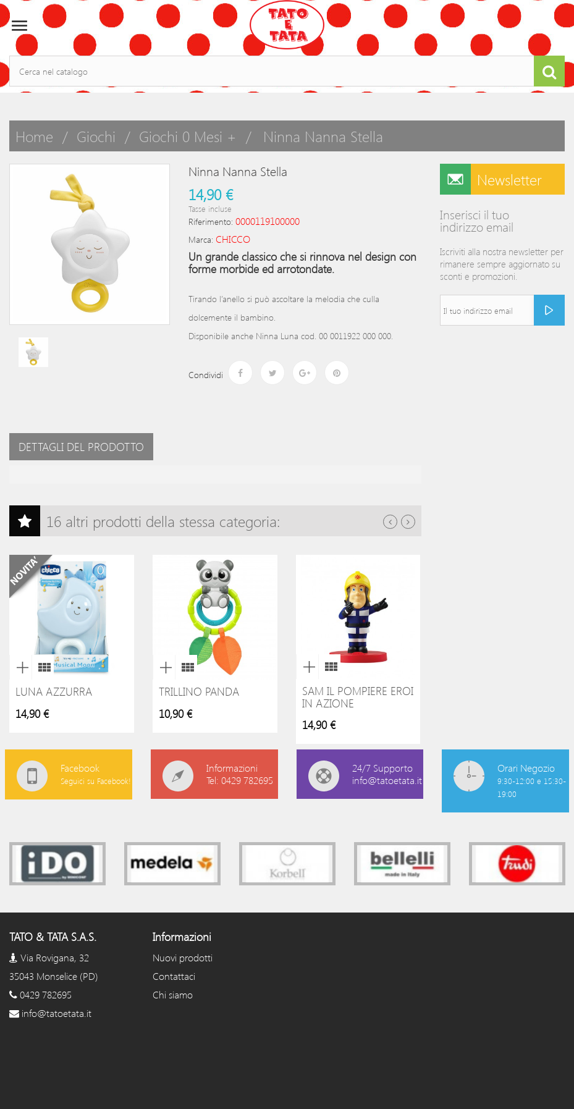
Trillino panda (199, 691)
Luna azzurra (53, 691)
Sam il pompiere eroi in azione (357, 697)
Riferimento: (210, 221)
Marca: (200, 239)
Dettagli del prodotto (81, 446)
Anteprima (20, 667)
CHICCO (233, 238)
